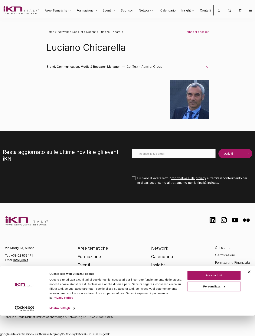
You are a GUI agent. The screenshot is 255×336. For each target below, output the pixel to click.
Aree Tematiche (56, 10)
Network (145, 10)
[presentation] (160, 165)
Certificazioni (225, 255)
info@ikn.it (20, 260)
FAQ (218, 278)
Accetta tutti (214, 295)
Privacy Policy (63, 318)
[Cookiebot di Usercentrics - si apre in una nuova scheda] (24, 328)
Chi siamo (222, 248)
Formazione (85, 10)
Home (50, 32)
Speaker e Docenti (84, 32)
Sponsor (127, 10)
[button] (239, 10)
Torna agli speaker (197, 32)
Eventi (107, 10)
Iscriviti (228, 153)
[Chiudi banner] (249, 292)
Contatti (205, 10)
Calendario (168, 10)
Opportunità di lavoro (231, 270)
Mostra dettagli (59, 328)
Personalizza (214, 306)
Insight (186, 10)
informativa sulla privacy (188, 178)
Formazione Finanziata (232, 262)
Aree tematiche (93, 248)
